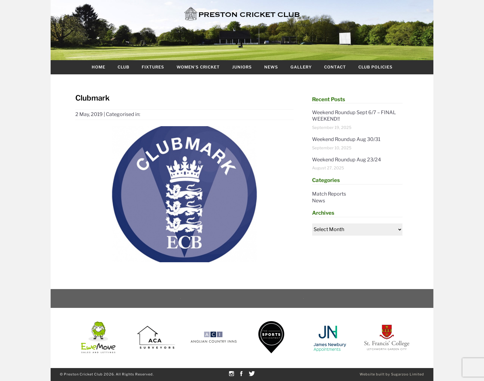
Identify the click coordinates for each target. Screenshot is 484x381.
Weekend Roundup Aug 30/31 (346, 139)
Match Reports (329, 194)
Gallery (301, 66)
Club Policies (375, 66)
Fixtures (153, 66)
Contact (335, 66)
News (271, 66)
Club (123, 66)
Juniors (242, 66)
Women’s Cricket (198, 66)
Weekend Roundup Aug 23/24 (346, 160)
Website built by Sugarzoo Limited (392, 374)
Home (98, 66)
